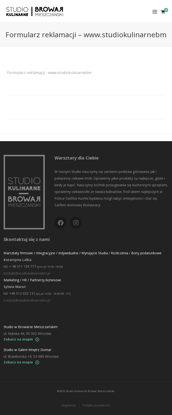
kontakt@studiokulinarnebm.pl (27, 273)
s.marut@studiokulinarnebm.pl (27, 300)
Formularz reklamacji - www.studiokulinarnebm (49, 72)
